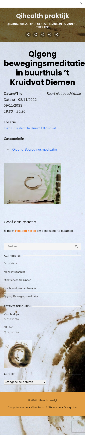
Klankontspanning (14, 272)
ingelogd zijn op (25, 231)
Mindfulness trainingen (17, 280)
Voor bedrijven (12, 314)
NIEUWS (9, 327)
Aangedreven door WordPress (26, 407)
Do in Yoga (10, 263)
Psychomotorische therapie (20, 288)
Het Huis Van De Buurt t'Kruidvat (30, 128)
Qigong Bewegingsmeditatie (34, 149)
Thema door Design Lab (62, 407)
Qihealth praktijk (42, 16)
